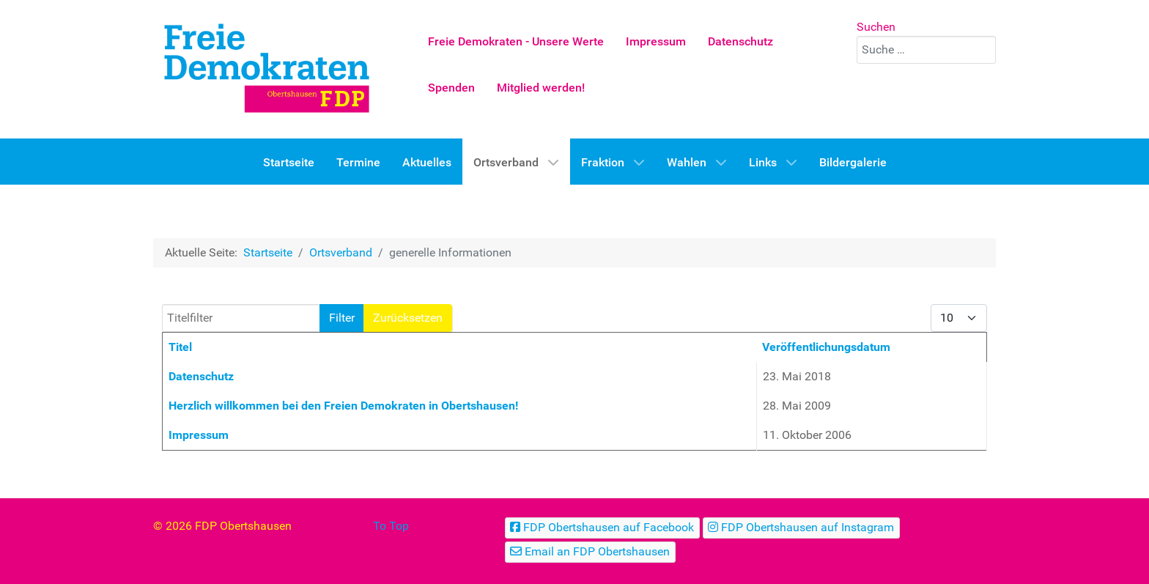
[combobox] (926, 50)
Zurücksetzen (408, 318)
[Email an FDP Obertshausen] (590, 552)
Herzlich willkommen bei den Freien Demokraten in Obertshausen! (343, 406)
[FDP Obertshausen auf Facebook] (602, 528)
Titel (180, 347)
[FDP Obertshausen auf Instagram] (801, 528)
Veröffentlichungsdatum (826, 347)
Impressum (199, 435)
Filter (342, 318)
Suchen (876, 27)
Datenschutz (201, 376)
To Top (391, 526)
